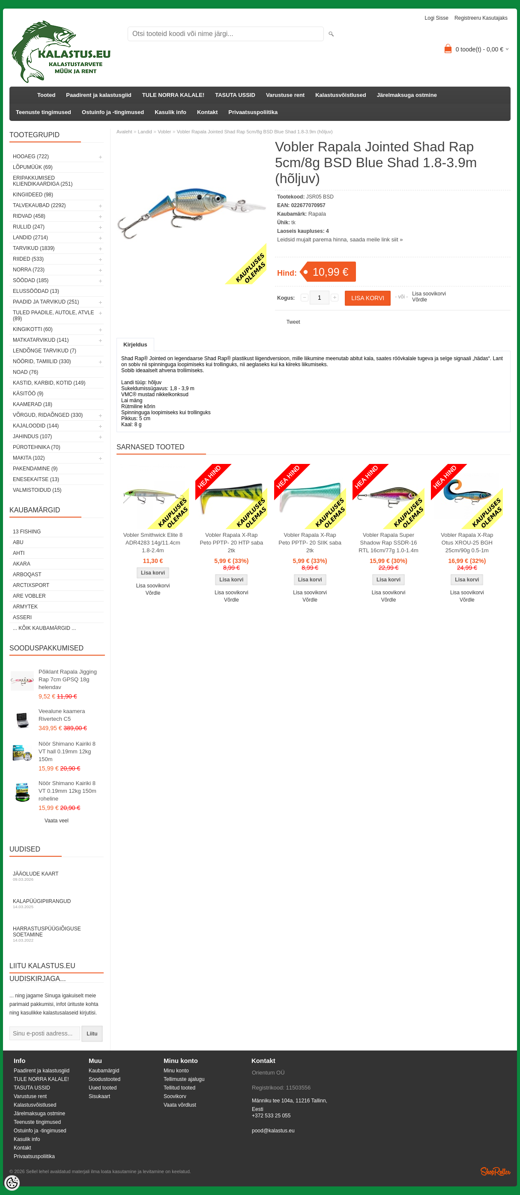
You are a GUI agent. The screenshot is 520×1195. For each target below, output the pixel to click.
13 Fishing (27, 532)
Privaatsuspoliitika (253, 112)
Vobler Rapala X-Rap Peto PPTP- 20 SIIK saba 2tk (309, 543)
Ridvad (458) (29, 216)
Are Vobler (29, 596)
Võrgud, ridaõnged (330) (48, 415)
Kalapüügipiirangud (56, 903)
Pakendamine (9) (35, 469)
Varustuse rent (285, 95)
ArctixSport (31, 585)
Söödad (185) (30, 280)
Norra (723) (29, 270)
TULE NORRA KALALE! (173, 95)
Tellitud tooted (179, 1088)
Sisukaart (99, 1096)
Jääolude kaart (56, 876)
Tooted (46, 95)
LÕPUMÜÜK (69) (33, 167)
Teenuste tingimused (43, 112)
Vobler (164, 131)
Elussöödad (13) (36, 291)
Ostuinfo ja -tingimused (113, 112)
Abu (18, 542)
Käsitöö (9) (28, 394)
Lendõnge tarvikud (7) (44, 351)
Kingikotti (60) (33, 329)
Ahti (18, 553)
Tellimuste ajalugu (184, 1079)
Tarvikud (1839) (34, 248)
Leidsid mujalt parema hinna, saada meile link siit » (340, 239)
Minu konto (176, 1071)
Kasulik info (170, 112)
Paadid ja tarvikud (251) (46, 302)
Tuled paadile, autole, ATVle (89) (53, 316)
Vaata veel (57, 821)
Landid (145, 131)
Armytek (25, 607)
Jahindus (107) (32, 436)
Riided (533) (28, 259)
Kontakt (207, 112)
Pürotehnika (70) (36, 447)
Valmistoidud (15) (37, 490)
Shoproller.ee (496, 1171)
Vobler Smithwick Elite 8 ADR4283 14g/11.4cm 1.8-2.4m (153, 543)
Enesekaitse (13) (36, 479)
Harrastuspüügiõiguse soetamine (56, 934)
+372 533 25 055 (271, 1116)
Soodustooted (104, 1079)
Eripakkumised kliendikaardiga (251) (42, 181)
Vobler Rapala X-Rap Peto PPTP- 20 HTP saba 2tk (231, 543)
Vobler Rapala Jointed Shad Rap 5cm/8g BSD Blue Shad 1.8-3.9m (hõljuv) (255, 131)
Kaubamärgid (104, 1071)
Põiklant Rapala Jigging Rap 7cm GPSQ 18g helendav (68, 679)
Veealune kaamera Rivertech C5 (62, 715)
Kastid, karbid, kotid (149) (49, 383)
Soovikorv (175, 1096)
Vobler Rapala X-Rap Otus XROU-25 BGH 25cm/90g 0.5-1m (467, 543)
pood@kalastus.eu (273, 1131)
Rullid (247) (29, 227)
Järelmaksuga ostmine (407, 95)
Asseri (22, 617)
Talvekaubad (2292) (39, 205)
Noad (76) (25, 372)
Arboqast (27, 575)
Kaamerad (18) (32, 404)
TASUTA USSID (235, 95)
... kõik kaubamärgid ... (44, 628)
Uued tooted (103, 1088)
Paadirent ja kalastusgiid (98, 95)
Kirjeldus (135, 344)
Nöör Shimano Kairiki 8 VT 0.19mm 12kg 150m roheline (67, 791)
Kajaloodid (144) (36, 426)
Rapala (317, 214)
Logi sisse (436, 18)
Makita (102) (29, 458)
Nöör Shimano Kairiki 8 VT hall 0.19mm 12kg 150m (67, 751)
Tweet (293, 322)
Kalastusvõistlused (340, 95)
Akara (21, 564)
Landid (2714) (30, 238)
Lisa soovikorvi (429, 294)
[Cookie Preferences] (12, 1183)
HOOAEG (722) (31, 157)
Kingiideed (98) (33, 195)
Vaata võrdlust (180, 1105)
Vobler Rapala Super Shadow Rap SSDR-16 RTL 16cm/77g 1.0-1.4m (388, 543)
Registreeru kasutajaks (481, 18)
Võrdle (419, 300)
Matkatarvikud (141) (41, 340)
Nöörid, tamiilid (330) (42, 361)
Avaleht (124, 131)
